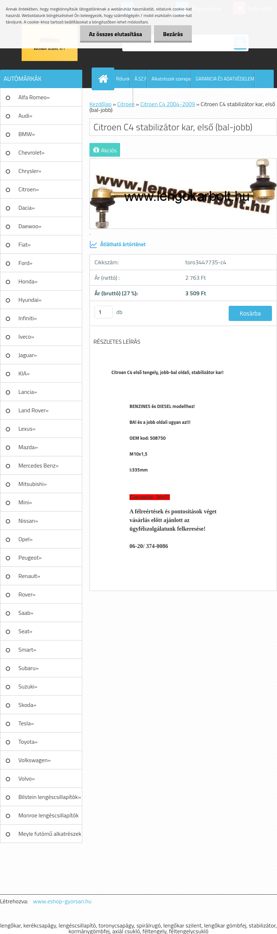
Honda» (28, 281)
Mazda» (28, 447)
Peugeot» (30, 557)
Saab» (26, 612)
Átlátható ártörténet (117, 244)
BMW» (26, 134)
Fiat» (24, 244)
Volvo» (26, 778)
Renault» (29, 576)
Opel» (25, 539)
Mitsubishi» (32, 483)
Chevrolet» (31, 152)
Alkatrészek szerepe (171, 78)
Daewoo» (29, 226)
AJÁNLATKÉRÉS (117, 97)
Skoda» (27, 704)
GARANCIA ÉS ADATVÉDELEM (224, 78)
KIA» (24, 373)
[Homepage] (104, 79)
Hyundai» (29, 299)
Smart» (27, 649)
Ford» (25, 263)
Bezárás (173, 34)
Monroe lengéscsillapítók (48, 815)
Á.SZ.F (141, 78)
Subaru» (28, 668)
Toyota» (28, 741)
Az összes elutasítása (115, 34)
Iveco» (26, 336)
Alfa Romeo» (34, 97)
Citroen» (28, 189)
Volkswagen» (34, 760)
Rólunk (123, 78)
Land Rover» (33, 410)
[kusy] (103, 312)
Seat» (25, 631)
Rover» (26, 594)
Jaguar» (27, 355)
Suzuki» (28, 686)
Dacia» (26, 207)
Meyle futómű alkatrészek (49, 833)
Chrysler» (29, 170)
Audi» (25, 115)
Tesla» (26, 723)
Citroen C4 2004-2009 (167, 104)
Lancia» (27, 391)
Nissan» (28, 520)
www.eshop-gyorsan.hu (62, 901)
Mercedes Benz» (38, 465)
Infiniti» (27, 318)
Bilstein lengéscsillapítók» (49, 796)
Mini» (25, 502)
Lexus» (26, 428)
